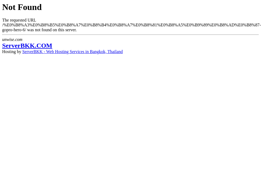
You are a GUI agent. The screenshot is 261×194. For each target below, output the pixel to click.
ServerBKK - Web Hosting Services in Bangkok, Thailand (72, 51)
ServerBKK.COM (27, 45)
